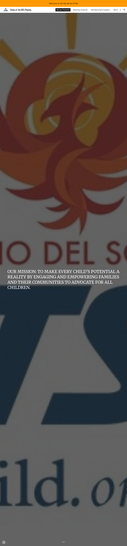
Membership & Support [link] (100, 10)
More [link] (116, 10)
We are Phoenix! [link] (63, 10)
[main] (63, 279)
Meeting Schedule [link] (80, 10)
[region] (63, 3)
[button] (124, 9)
